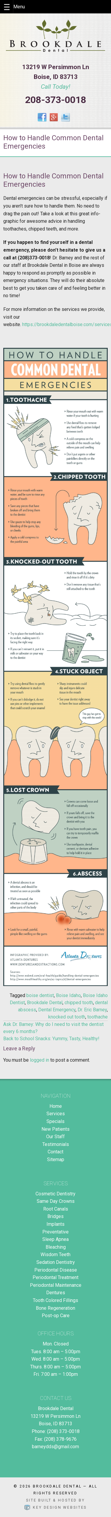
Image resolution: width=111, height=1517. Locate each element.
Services (55, 1113)
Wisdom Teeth (55, 1254)
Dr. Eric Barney (92, 1010)
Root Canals (55, 1209)
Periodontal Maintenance (55, 1285)
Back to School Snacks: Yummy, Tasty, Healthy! (51, 1038)
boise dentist (40, 995)
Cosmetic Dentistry (55, 1194)
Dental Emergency (56, 1010)
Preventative (55, 1232)
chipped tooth (79, 1002)
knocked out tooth (66, 1017)
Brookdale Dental (44, 1002)
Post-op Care (56, 1315)
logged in (39, 1060)
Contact (55, 1152)
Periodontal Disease (55, 1270)
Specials (55, 1121)
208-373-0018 (55, 99)
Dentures (55, 1292)
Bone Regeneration (55, 1308)
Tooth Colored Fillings (55, 1300)
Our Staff (55, 1136)
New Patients (55, 1129)
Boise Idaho (68, 995)
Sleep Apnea (55, 1239)
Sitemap (55, 1159)
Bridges (55, 1216)
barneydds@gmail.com (55, 1446)
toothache (97, 1017)
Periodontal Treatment (55, 1277)
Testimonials (55, 1144)
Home (55, 1106)
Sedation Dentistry (55, 1262)
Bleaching (56, 1247)
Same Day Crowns (56, 1201)
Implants (55, 1224)
